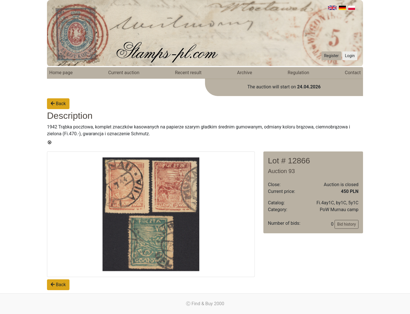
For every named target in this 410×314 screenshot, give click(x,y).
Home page (61, 72)
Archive (244, 72)
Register (331, 55)
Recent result (188, 72)
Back (58, 103)
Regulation (298, 72)
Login (350, 55)
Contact (353, 72)
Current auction (123, 72)
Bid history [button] (346, 224)
